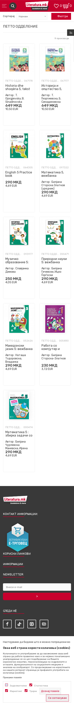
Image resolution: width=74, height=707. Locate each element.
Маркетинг (16, 691)
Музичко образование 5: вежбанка (17, 262)
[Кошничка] (66, 5)
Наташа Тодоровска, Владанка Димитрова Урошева (19, 360)
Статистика (41, 685)
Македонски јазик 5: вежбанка (19, 347)
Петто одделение (14, 80)
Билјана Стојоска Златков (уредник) (53, 185)
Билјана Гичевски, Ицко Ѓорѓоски (51, 272)
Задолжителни (18, 685)
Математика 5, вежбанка (52, 174)
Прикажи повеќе (12, 677)
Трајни (33, 691)
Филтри (60, 16)
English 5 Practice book (18, 174)
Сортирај (9, 16)
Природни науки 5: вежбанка (54, 260)
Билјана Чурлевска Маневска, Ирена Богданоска (16, 446)
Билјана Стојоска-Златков (53, 357)
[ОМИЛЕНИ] (56, 5)
